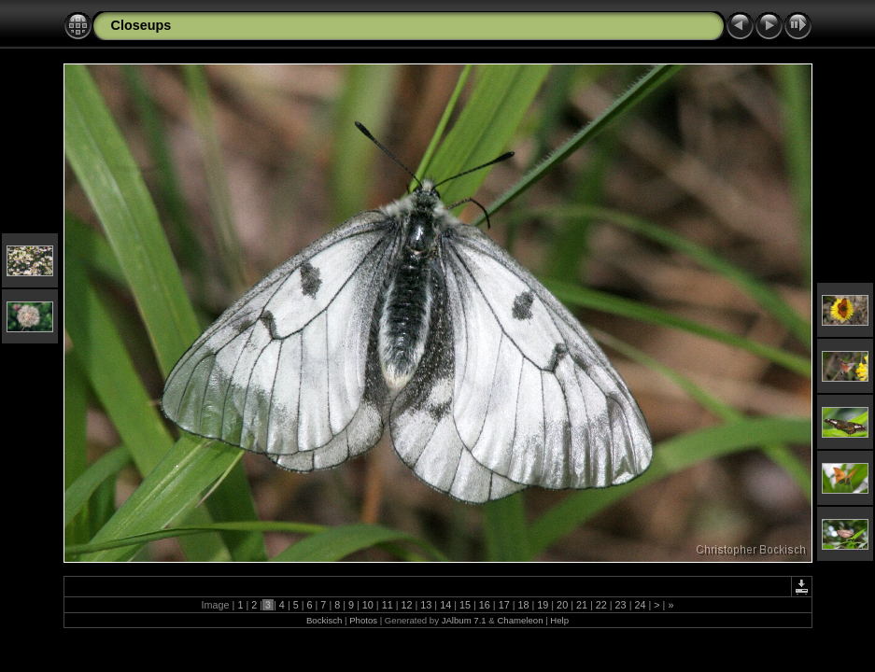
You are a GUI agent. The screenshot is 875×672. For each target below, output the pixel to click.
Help (559, 620)
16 (484, 604)
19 (542, 604)
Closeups (141, 25)
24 (639, 604)
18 (523, 604)
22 (601, 604)
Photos (363, 620)
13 (425, 604)
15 (465, 604)
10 (368, 604)
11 (387, 604)
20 (562, 604)
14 (445, 604)
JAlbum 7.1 (464, 620)
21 (581, 604)
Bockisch (324, 620)
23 (621, 604)
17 (504, 604)
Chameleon (520, 620)
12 (407, 604)
